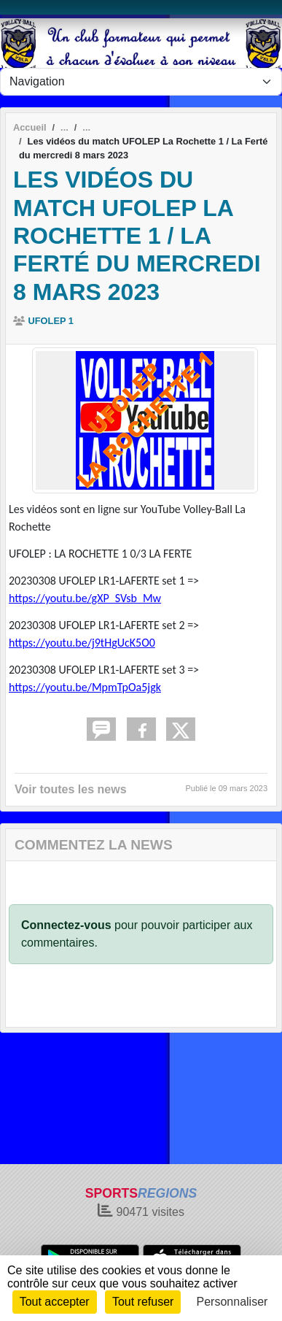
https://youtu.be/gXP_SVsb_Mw (85, 598)
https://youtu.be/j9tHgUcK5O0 (82, 643)
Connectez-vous (66, 925)
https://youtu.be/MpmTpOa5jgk (85, 687)
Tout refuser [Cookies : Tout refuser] (142, 1301)
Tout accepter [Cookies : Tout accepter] (55, 1301)
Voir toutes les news (71, 789)
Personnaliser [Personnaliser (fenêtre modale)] (232, 1301)
